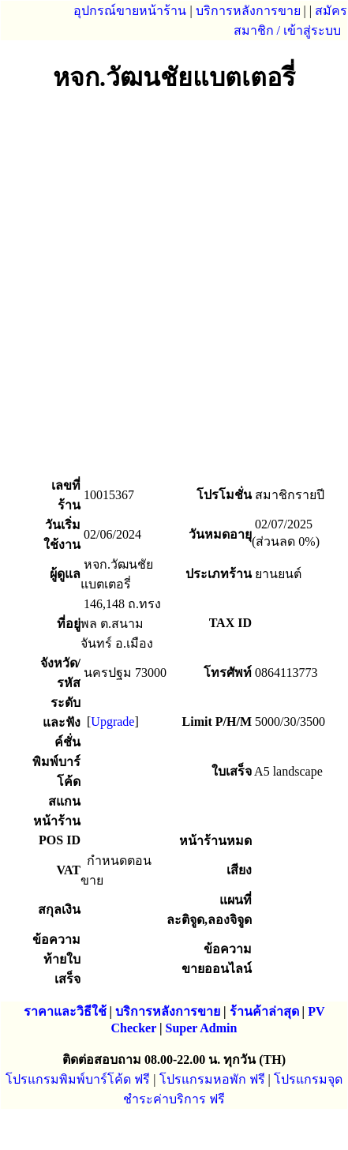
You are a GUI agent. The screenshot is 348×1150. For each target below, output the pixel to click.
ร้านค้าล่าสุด (264, 1011)
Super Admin (202, 1028)
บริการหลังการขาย (248, 10)
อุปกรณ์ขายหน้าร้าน (129, 10)
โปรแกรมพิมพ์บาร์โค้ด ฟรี (78, 1079)
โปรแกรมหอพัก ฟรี (212, 1079)
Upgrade (112, 721)
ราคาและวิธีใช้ (65, 1011)
